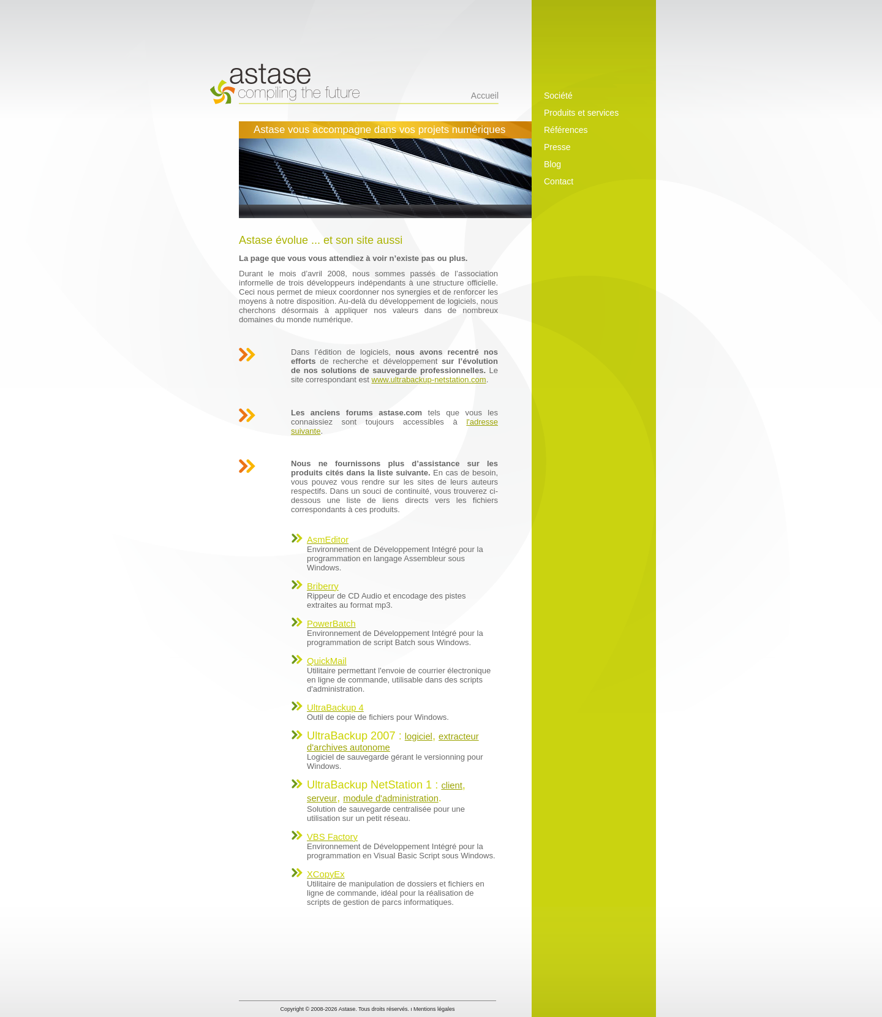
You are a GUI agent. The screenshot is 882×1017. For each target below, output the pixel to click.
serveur (322, 798)
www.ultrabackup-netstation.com (429, 379)
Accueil (485, 95)
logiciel (418, 736)
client (451, 785)
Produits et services (581, 113)
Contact (558, 181)
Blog (552, 164)
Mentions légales (434, 1009)
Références (566, 130)
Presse (557, 147)
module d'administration (390, 798)
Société (558, 95)
